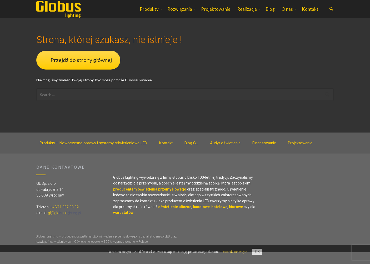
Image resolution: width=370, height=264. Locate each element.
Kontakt (310, 15)
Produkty (149, 15)
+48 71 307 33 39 (64, 219)
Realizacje (247, 15)
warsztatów (123, 224)
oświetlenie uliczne (174, 219)
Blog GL (191, 154)
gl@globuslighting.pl (64, 225)
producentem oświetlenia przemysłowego (149, 201)
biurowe (236, 219)
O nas (287, 15)
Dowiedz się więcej (235, 252)
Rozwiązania (179, 15)
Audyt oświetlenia (225, 154)
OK (257, 252)
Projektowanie (215, 15)
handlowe (201, 219)
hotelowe (219, 219)
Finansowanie (264, 154)
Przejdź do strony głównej (81, 71)
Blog (270, 15)
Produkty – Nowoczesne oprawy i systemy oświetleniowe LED (93, 154)
